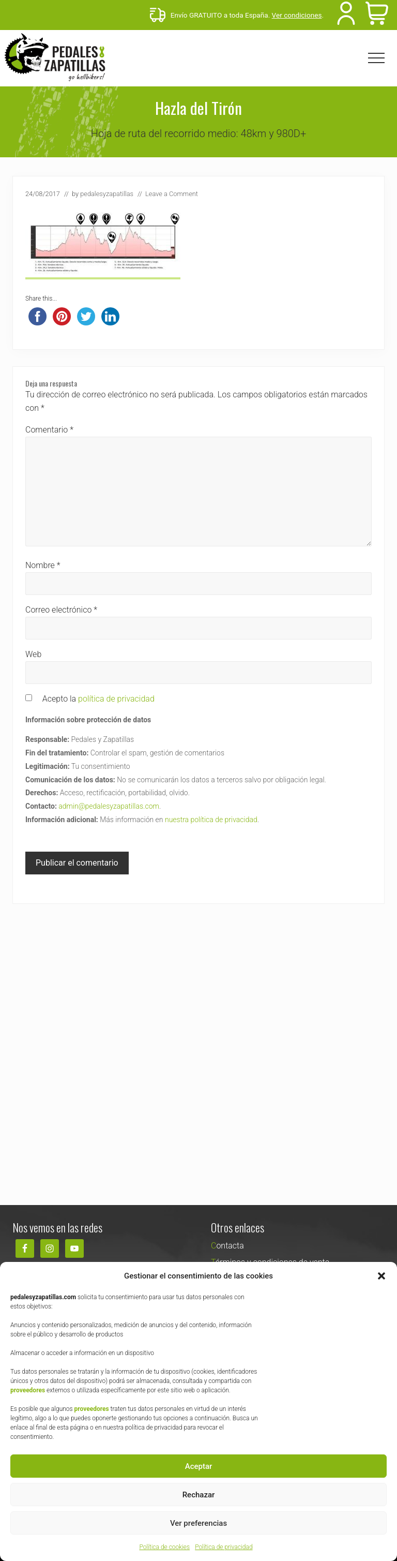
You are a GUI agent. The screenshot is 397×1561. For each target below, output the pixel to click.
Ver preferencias (198, 1523)
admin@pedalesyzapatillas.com (108, 806)
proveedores (27, 1390)
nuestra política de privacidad (211, 819)
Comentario (49, 430)
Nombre (42, 565)
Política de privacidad (223, 1547)
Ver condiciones (297, 15)
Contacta (227, 1246)
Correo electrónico (61, 610)
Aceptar (198, 1466)
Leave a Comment (171, 194)
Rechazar (198, 1494)
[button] (381, 1276)
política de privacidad (116, 699)
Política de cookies (164, 1547)
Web (33, 654)
